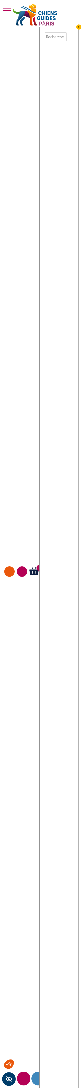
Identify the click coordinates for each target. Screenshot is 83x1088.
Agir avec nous (22, 571)
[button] (47, 29)
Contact (38, 1078)
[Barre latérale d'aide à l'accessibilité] (9, 1079)
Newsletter (23, 1078)
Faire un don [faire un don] (9, 571)
